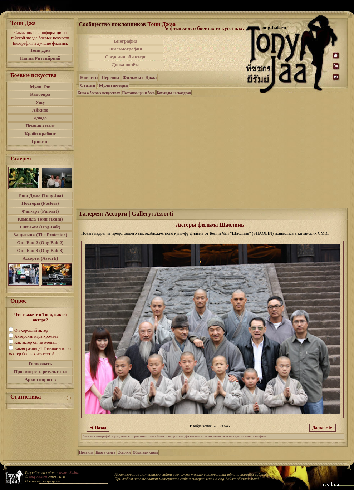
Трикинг (40, 141)
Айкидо (40, 110)
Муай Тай (40, 86)
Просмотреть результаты (40, 371)
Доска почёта (125, 64)
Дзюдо (40, 117)
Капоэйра (40, 94)
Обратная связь (145, 452)
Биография (126, 41)
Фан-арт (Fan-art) (40, 211)
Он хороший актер (31, 330)
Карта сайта (105, 452)
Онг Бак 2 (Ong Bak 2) (40, 242)
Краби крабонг (40, 133)
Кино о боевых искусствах (99, 93)
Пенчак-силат (40, 125)
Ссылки (124, 452)
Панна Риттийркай (40, 58)
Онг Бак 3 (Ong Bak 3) (40, 250)
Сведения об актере (125, 56)
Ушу (40, 102)
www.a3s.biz (69, 472)
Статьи (87, 85)
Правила (86, 452)
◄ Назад (97, 427)
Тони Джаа (161, 24)
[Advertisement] (212, 152)
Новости (89, 77)
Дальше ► (322, 427)
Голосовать (40, 363)
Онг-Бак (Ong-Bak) (40, 226)
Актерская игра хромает (36, 336)
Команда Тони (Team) (40, 219)
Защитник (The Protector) (40, 234)
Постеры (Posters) (40, 203)
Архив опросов (40, 379)
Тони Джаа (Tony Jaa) (40, 195)
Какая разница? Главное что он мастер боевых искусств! (40, 351)
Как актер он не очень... (36, 342)
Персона (110, 77)
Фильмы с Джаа (140, 77)
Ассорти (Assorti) (40, 258)
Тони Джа (40, 50)
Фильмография (125, 48)
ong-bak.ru (38, 477)
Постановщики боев (138, 93)
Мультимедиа (113, 85)
